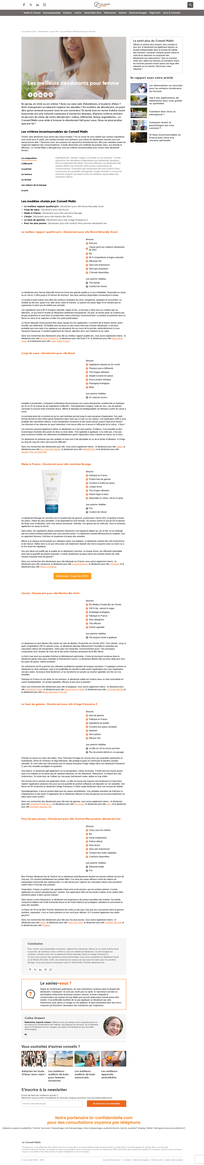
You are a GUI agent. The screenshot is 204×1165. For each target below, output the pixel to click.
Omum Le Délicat (48, 567)
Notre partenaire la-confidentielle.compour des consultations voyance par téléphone (94, 1120)
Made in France (32, 24)
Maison (123, 24)
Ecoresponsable (52, 24)
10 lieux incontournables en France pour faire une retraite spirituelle (165, 137)
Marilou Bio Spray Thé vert (54, 692)
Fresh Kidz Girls (75, 922)
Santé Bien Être (92, 24)
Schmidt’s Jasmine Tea (40, 807)
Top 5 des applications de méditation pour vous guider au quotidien (165, 100)
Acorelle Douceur (80, 564)
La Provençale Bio (114, 689)
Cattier (119, 447)
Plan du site (156, 1160)
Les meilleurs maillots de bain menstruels (85, 1074)
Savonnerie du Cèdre (74, 689)
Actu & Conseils (171, 24)
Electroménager (138, 24)
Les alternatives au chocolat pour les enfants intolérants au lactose (165, 88)
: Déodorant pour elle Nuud (46, 209)
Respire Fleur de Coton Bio (34, 452)
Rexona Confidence (49, 338)
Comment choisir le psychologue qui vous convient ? (161, 125)
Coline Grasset (35, 1018)
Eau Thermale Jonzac (50, 449)
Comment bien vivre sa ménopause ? (162, 113)
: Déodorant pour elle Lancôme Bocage (53, 213)
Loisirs (78, 24)
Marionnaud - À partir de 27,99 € (72, 576)
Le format (26, 179)
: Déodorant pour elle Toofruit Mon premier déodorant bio (65, 223)
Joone (43, 922)
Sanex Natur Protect (60, 341)
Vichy (108, 804)
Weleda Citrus (89, 449)
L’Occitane (115, 564)
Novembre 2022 (33, 88)
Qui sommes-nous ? (112, 1160)
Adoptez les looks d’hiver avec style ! (33, 1073)
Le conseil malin (28, 31)
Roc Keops (79, 804)
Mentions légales (141, 1160)
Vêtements (110, 24)
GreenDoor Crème (33, 689)
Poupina (46, 925)
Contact (127, 1160)
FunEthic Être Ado (113, 922)
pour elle (54, 31)
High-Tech (154, 24)
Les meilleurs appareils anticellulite (109, 1074)
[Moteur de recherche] (190, 11)
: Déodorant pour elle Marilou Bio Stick (48, 216)
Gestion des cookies (173, 1160)
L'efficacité (26, 163)
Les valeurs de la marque (34, 185)
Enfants (67, 24)
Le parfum (26, 169)
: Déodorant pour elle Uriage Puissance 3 (56, 220)
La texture (26, 174)
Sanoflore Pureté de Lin (41, 804)
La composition (29, 158)
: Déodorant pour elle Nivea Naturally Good (64, 206)
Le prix (24, 190)
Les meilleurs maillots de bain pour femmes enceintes (58, 1076)
